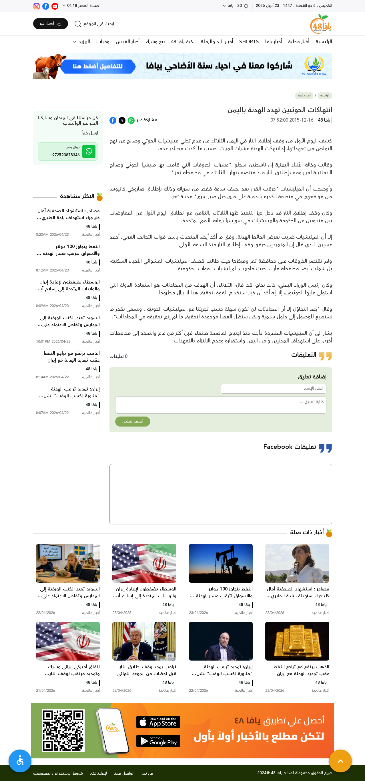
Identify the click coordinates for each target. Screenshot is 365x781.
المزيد (83, 41)
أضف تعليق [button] (132, 421)
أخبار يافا (273, 41)
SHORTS (249, 41)
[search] (94, 23)
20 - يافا (238, 6)
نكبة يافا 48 (182, 41)
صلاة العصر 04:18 (82, 6)
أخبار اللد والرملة (217, 41)
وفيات (102, 41)
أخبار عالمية (304, 96)
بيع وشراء (155, 41)
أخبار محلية (298, 41)
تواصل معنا (124, 773)
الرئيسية (324, 41)
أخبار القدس (127, 41)
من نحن (147, 773)
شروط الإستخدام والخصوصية (58, 773)
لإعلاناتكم (98, 773)
